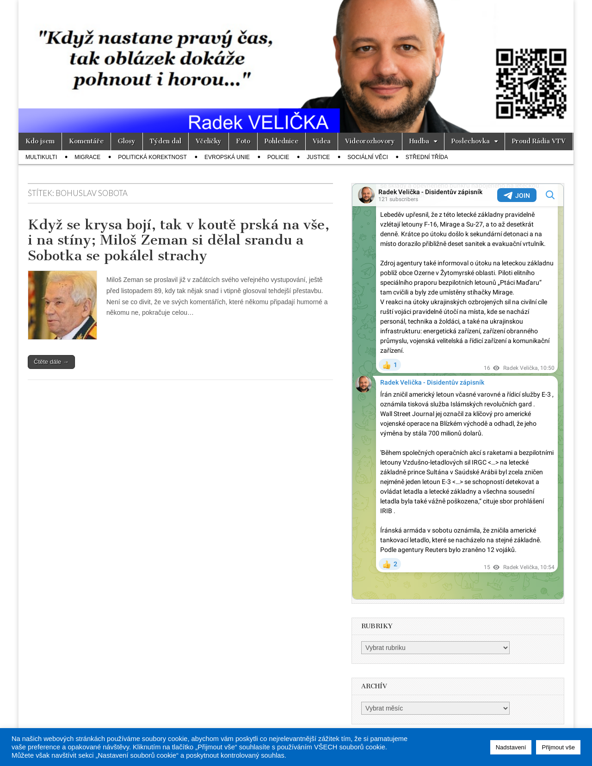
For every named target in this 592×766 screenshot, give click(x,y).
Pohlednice (281, 141)
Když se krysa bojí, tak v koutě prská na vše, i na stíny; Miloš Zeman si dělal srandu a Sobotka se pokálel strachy (178, 240)
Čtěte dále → (51, 361)
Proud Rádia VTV (539, 141)
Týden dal (165, 141)
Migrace (87, 157)
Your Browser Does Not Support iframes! (458, 392)
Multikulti (41, 157)
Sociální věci (367, 157)
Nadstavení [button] (511, 747)
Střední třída (427, 157)
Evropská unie (227, 157)
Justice (318, 157)
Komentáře (86, 141)
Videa (322, 141)
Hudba (419, 141)
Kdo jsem (40, 141)
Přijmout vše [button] (558, 747)
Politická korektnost (152, 157)
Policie (278, 157)
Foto (243, 141)
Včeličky (209, 141)
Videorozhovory (370, 141)
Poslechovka (470, 141)
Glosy (127, 141)
